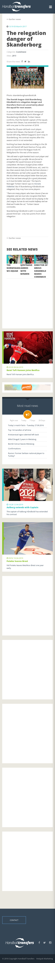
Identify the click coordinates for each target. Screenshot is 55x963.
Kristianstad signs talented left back (23, 434)
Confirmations (14, 448)
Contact (14, 920)
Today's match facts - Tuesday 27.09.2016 (26, 425)
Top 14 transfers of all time (19, 430)
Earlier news (14, 19)
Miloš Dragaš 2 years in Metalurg (22, 439)
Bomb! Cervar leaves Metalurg (21, 444)
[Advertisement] (27, 299)
